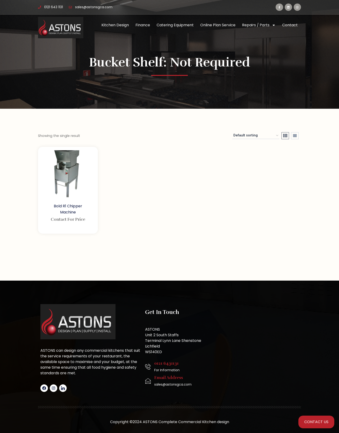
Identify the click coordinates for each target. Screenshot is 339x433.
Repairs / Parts (259, 25)
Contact (290, 25)
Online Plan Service (217, 25)
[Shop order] (255, 135)
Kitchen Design (115, 25)
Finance (142, 25)
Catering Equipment (175, 25)
